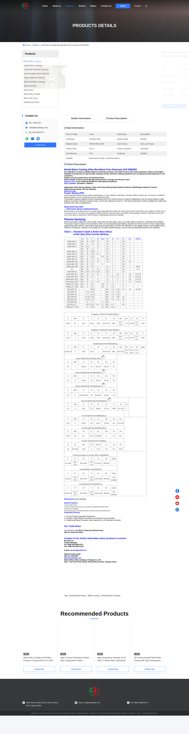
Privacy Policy (44, 732)
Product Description (116, 118)
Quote (123, 6)
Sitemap (34, 732)
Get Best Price (128, 106)
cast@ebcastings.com (38, 128)
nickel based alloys (77, 614)
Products (70, 6)
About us (57, 6)
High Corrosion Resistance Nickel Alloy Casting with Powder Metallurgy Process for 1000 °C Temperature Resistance (74, 677)
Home (45, 6)
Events (82, 6)
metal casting (94, 614)
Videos (93, 6)
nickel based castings (110, 614)
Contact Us (106, 6)
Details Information (81, 118)
